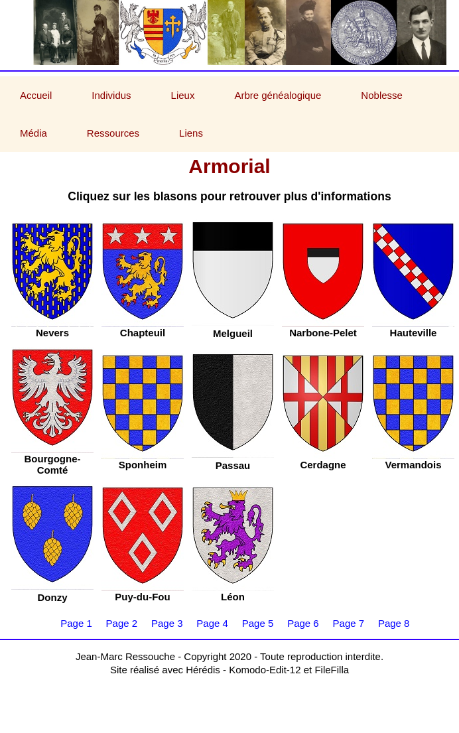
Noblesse (382, 95)
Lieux (183, 95)
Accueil (36, 95)
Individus (111, 95)
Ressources (113, 133)
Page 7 (349, 623)
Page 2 (122, 623)
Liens (191, 133)
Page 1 (76, 623)
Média (33, 133)
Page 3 (167, 623)
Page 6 (303, 623)
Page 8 (394, 623)
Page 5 (258, 623)
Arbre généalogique (277, 95)
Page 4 (212, 623)
